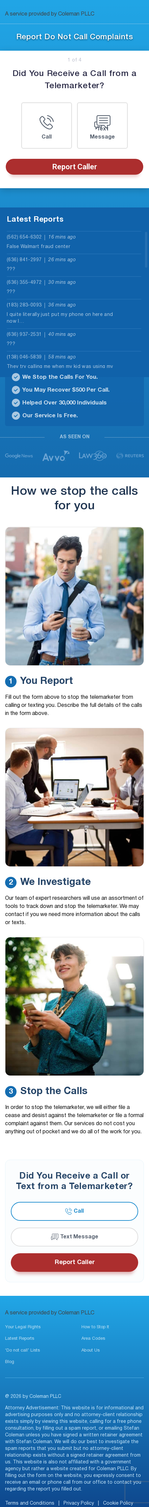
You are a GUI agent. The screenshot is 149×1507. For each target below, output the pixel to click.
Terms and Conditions (29, 1503)
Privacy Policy (79, 1503)
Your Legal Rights (23, 1327)
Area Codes (93, 1339)
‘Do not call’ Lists (22, 1351)
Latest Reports (19, 1339)
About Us (90, 1351)
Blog (9, 1362)
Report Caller (74, 167)
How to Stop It (95, 1327)
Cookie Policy (118, 1503)
